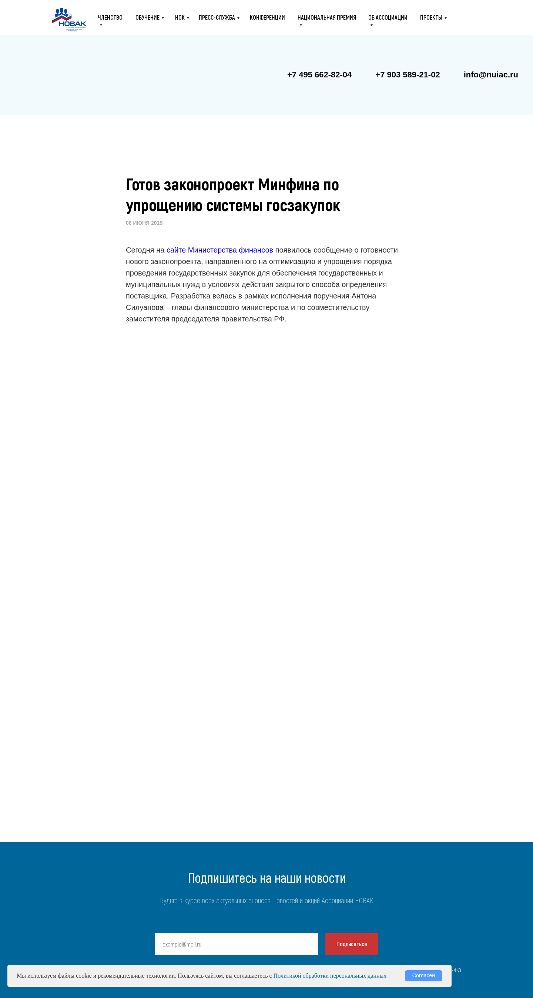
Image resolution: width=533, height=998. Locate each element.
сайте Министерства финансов (220, 250)
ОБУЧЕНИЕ (147, 17)
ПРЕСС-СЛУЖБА (217, 17)
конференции (267, 17)
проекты (431, 17)
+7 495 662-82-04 (319, 74)
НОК (180, 17)
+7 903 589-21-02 (407, 74)
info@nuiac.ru (491, 74)
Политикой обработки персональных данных (330, 975)
